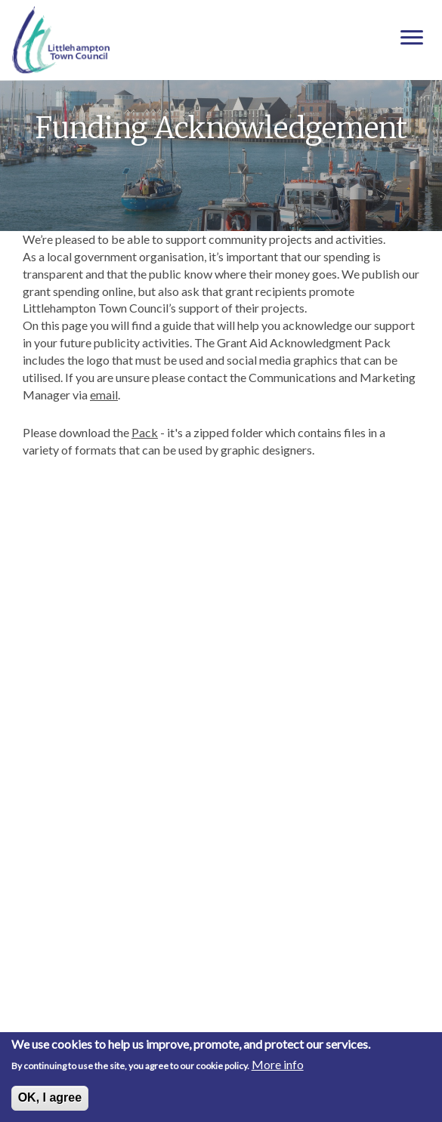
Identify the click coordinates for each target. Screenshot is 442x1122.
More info (278, 1066)
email (104, 394)
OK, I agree (50, 1099)
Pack (144, 432)
